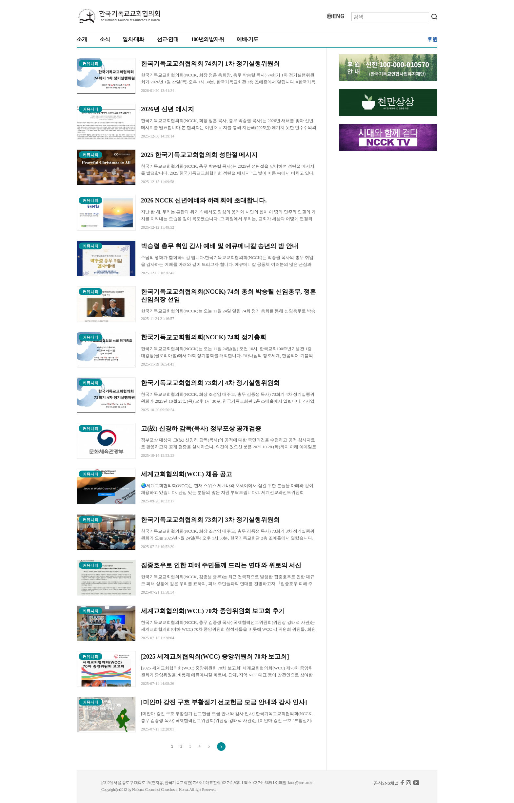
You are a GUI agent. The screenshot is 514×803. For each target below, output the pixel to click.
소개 (82, 39)
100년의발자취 (207, 39)
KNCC (119, 16)
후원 (432, 39)
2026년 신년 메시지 (167, 109)
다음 (221, 746)
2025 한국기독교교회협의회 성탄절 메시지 (199, 154)
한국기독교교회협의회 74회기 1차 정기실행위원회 (210, 63)
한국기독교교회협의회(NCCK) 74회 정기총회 (203, 337)
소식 (105, 39)
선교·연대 (168, 39)
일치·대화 (133, 39)
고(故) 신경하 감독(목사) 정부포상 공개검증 (201, 428)
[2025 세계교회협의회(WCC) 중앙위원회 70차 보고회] (216, 656)
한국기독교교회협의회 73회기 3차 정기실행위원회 (210, 519)
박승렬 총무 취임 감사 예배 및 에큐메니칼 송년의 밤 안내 (219, 246)
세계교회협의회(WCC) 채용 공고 (186, 474)
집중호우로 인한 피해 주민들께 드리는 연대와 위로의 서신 (221, 565)
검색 (434, 17)
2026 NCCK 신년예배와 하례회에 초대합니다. (204, 200)
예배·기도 (247, 39)
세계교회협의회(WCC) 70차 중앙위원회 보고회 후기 (213, 610)
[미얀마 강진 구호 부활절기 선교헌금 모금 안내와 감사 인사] (224, 702)
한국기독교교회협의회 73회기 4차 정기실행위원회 (210, 382)
